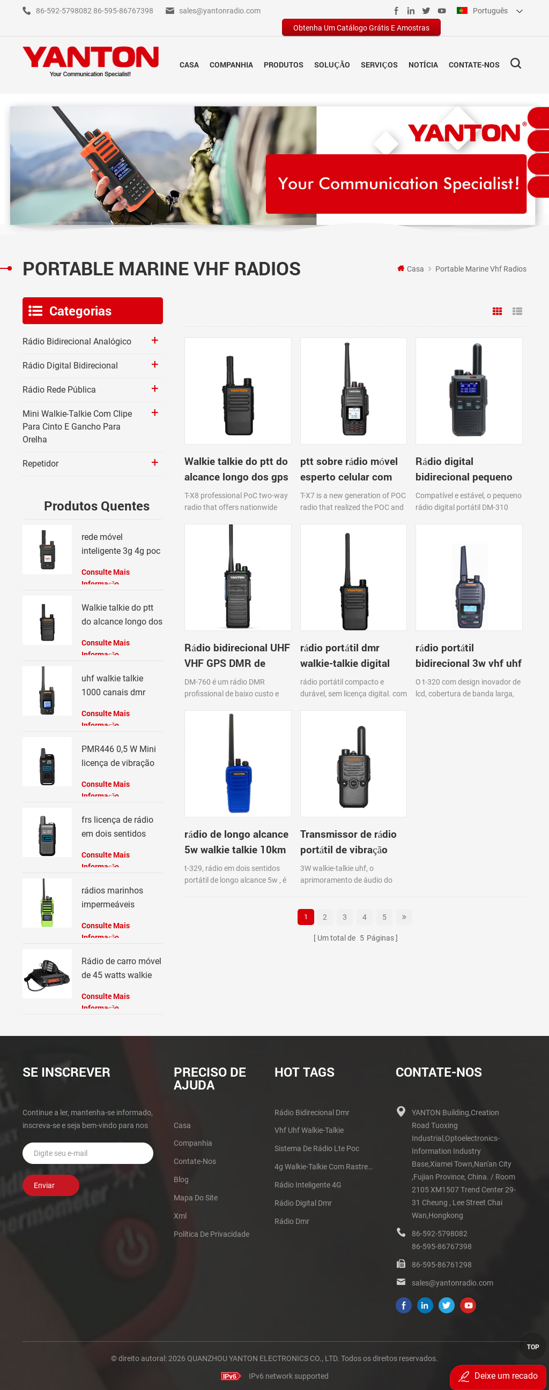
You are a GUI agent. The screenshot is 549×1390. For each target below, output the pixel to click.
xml (180, 1213)
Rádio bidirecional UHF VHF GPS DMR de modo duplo (475, 436)
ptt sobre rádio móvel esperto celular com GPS (304, 436)
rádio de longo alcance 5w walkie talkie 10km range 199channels (388, 593)
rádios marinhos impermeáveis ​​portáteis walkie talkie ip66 (112, 896)
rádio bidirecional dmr (312, 1110)
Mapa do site (196, 1195)
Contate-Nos (474, 63)
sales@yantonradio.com (220, 10)
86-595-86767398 (123, 10)
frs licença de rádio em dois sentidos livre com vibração (117, 825)
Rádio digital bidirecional (70, 363)
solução (332, 63)
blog (181, 1177)
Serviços (379, 63)
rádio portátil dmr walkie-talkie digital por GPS (213, 593)
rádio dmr (291, 1218)
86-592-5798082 (64, 10)
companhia (231, 63)
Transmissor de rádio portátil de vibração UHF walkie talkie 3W (477, 593)
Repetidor (40, 461)
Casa (189, 63)
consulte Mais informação (105, 575)
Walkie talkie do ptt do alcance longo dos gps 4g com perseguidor (222, 436)
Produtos (283, 63)
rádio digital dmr (303, 1200)
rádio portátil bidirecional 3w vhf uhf (306, 593)
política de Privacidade (211, 1231)
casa (182, 1122)
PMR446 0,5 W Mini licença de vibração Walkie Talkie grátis (118, 754)
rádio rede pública (59, 387)
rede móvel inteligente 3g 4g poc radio (120, 542)
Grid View (497, 309)
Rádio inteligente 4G (308, 1182)
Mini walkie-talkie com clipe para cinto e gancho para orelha (77, 424)
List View (517, 309)
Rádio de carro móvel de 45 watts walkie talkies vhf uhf (121, 966)
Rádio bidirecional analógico (77, 339)
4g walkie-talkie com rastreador (324, 1164)
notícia (423, 63)
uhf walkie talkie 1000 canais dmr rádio (113, 684)
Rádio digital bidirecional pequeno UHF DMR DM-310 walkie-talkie (388, 436)
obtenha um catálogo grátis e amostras (361, 28)
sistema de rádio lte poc (316, 1145)
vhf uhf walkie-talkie (309, 1127)
